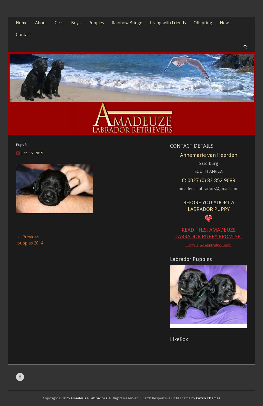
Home (21, 23)
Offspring (203, 23)
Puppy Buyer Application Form (209, 245)
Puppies (96, 23)
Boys (76, 23)
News (225, 23)
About (41, 23)
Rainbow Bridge (127, 23)
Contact (23, 34)
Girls (59, 23)
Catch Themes (208, 398)
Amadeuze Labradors (88, 398)
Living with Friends (168, 23)
